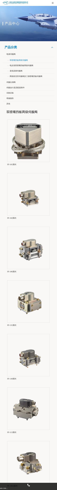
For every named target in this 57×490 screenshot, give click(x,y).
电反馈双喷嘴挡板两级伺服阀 (21, 65)
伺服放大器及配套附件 (15, 88)
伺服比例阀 (11, 82)
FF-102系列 (11, 218)
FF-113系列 (11, 432)
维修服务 (10, 98)
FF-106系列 (11, 272)
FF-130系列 (11, 379)
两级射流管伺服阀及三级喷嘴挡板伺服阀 (26, 76)
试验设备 (10, 93)
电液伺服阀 (11, 54)
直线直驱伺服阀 (16, 71)
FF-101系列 (11, 164)
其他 (8, 104)
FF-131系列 (11, 325)
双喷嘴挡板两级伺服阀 (19, 60)
